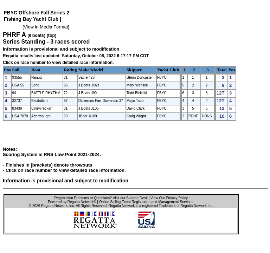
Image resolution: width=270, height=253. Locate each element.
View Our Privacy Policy (169, 198)
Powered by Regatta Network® (72, 202)
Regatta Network (54, 206)
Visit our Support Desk (130, 198)
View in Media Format (46, 27)
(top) (52, 35)
